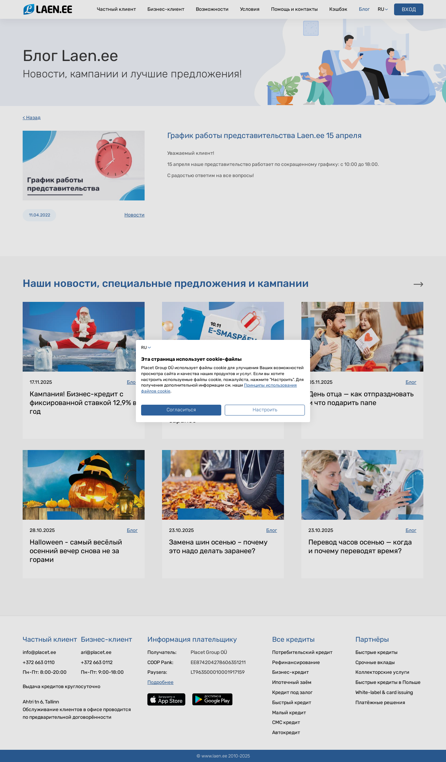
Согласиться (181, 410)
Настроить (265, 410)
